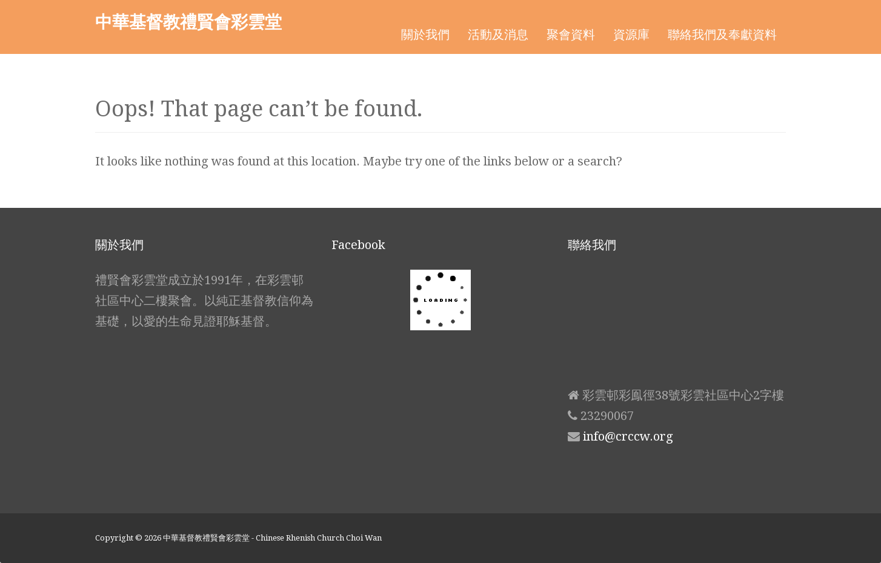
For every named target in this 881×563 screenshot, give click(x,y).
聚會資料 (571, 34)
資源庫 (631, 34)
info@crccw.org (628, 436)
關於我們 (425, 34)
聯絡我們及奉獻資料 (722, 34)
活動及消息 (498, 34)
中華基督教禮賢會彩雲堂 (188, 21)
